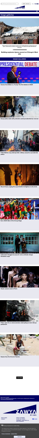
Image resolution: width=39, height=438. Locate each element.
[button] (19, 431)
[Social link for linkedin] (35, 3)
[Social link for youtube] (37, 3)
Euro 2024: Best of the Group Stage (11, 221)
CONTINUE (19, 436)
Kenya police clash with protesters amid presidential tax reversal (19, 119)
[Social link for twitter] (32, 3)
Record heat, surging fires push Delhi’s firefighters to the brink (19, 187)
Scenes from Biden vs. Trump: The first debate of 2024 (17, 85)
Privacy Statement (6, 433)
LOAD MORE (19, 377)
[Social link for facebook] (34, 3)
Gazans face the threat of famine (10, 357)
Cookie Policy (14, 433)
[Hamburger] (37, 11)
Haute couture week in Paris (9, 289)
